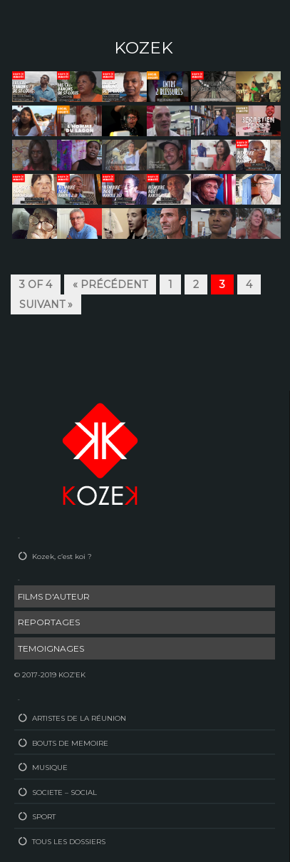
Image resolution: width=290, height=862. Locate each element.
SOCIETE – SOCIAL (64, 792)
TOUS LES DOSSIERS (68, 841)
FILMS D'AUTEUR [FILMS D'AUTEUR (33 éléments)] (54, 596)
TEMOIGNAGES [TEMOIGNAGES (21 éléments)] (51, 648)
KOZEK (143, 48)
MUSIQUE (50, 767)
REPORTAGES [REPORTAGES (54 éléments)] (49, 622)
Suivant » (46, 304)
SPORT (44, 816)
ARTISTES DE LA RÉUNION (79, 718)
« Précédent (110, 284)
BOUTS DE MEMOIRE (70, 743)
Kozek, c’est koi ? (62, 556)
